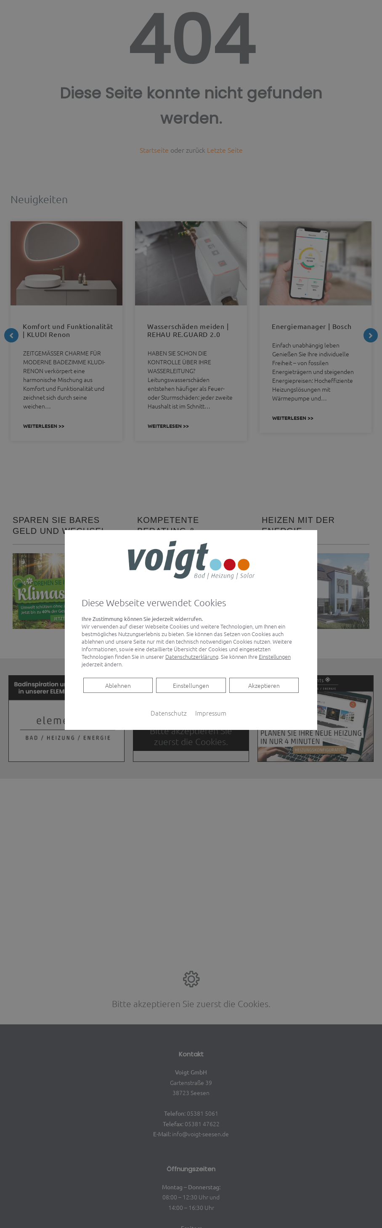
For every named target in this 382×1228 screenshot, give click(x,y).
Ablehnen (118, 685)
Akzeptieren (264, 685)
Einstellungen (191, 685)
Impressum (210, 712)
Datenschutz (169, 712)
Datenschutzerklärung (191, 656)
